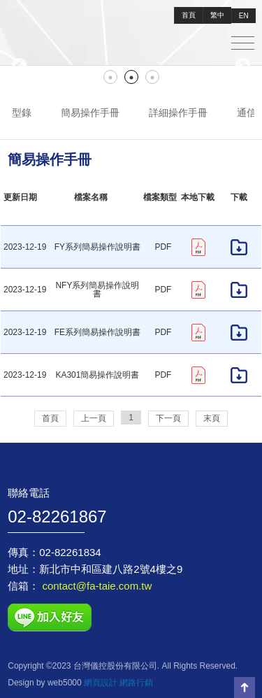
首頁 (189, 15)
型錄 (21, 112)
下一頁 (168, 418)
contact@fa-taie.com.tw (95, 586)
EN (244, 16)
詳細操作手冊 (178, 112)
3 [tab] (152, 77)
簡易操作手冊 (90, 112)
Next (243, 66)
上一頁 (93, 418)
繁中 (217, 15)
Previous (19, 66)
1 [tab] (110, 77)
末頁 (211, 418)
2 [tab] (131, 77)
